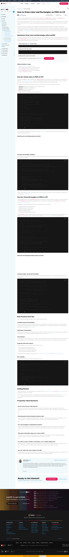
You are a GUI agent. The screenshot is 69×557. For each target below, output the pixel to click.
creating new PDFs (41, 353)
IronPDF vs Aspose (34, 524)
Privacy (39, 551)
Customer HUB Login (44, 542)
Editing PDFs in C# (22, 527)
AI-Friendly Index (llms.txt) (11, 533)
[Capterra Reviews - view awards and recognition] (10, 545)
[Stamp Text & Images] (9, 33)
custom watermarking (47, 215)
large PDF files (49, 333)
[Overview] (8, 14)
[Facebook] (66, 544)
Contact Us (51, 542)
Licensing (27, 3)
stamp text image (48, 353)
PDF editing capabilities (26, 30)
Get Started (21, 524)
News (21, 542)
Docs (43, 3)
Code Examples (9, 524)
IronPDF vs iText (34, 527)
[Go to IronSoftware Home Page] (4, 0)
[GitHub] (62, 544)
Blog (7, 530)
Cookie (42, 551)
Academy (33, 542)
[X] (65, 544)
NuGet (28, 43)
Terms (37, 551)
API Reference (43, 131)
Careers (29, 542)
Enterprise (43, 533)
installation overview (48, 391)
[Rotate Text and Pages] (9, 40)
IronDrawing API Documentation (27, 80)
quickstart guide (62, 391)
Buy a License (44, 524)
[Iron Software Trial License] (42, 556)
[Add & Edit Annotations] (9, 31)
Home (22, 3)
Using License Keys (45, 530)
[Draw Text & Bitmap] (9, 37)
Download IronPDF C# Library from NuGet (27, 66)
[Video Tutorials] (8, 53)
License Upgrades (45, 527)
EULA (43, 532)
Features (33, 3)
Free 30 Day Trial (49, 58)
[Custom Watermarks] (9, 34)
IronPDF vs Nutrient (34, 532)
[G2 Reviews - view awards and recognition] (3, 545)
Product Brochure (9, 532)
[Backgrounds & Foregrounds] (9, 36)
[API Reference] (8, 55)
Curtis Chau (21, 14)
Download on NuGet (56, 524)
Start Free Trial (26, 503)
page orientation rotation (58, 353)
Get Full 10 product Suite (12, 503)
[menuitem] (9, 0)
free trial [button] (39, 58)
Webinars (37, 542)
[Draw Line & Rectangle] (9, 38)
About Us (17, 542)
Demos (39, 3)
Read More (25, 471)
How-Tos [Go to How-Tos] (11, 538)
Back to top (60, 538)
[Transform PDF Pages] (9, 41)
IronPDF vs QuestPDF (34, 530)
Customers (25, 542)
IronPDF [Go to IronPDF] (8, 538)
